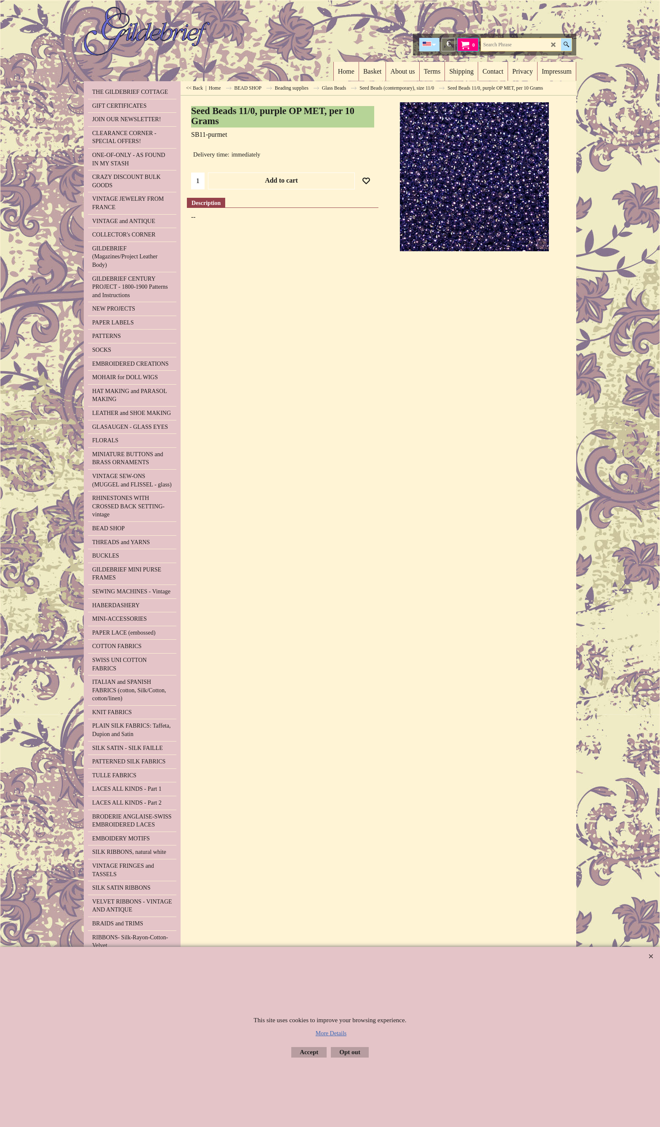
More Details (331, 1033)
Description (206, 203)
